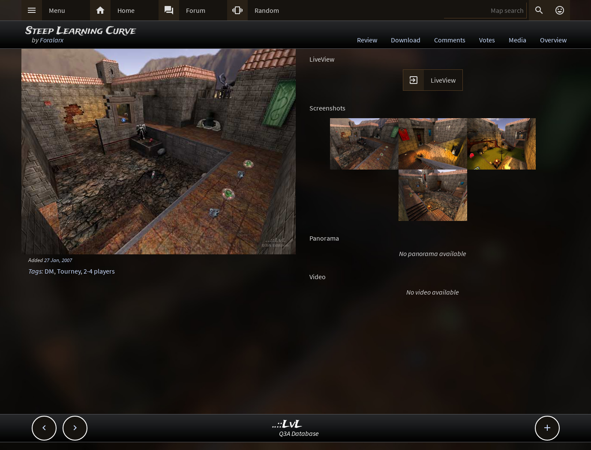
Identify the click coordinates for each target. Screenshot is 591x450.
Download (405, 40)
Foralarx (51, 40)
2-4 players (99, 271)
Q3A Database (299, 433)
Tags (35, 271)
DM (49, 271)
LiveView (443, 80)
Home (126, 10)
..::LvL (287, 424)
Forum (195, 10)
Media (517, 40)
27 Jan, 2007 (58, 259)
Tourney (69, 271)
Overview (553, 40)
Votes (487, 40)
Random (267, 10)
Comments (449, 40)
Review (367, 40)
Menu (57, 10)
